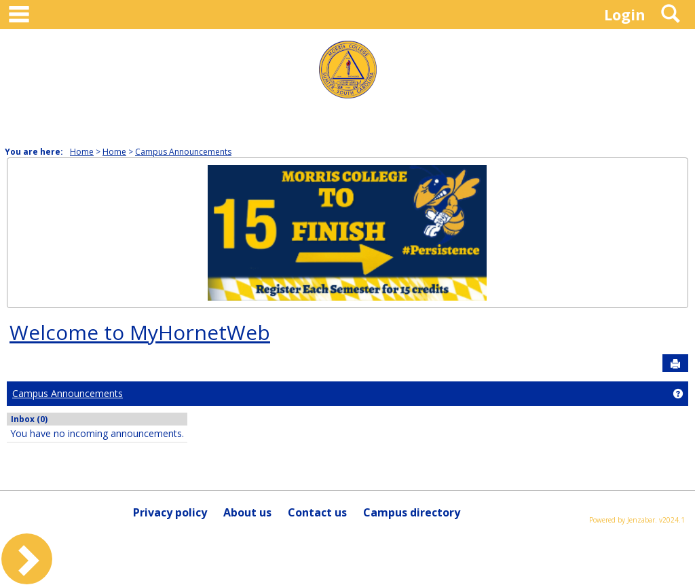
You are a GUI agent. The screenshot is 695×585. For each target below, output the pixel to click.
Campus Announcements (183, 151)
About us (247, 512)
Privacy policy (170, 512)
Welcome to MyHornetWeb (140, 332)
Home (82, 151)
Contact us (317, 512)
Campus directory (411, 512)
